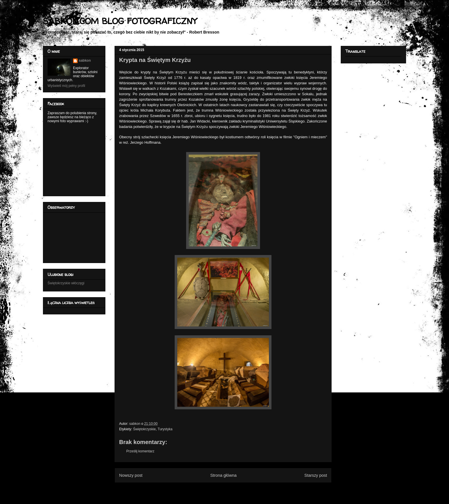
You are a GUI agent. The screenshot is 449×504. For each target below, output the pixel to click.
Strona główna (223, 475)
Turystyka (165, 429)
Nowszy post (131, 475)
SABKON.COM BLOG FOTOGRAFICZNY (120, 21)
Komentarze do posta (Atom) (232, 489)
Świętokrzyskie (144, 429)
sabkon (85, 61)
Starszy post (315, 475)
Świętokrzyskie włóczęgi (66, 283)
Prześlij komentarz (140, 451)
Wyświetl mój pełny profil (66, 86)
